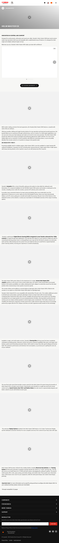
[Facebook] (53, 531)
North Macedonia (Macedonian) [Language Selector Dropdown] (8, 532)
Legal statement (17, 540)
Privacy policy (35, 527)
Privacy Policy (5, 540)
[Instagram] (56, 531)
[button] (56, 2)
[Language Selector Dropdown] (51, 2)
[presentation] (29, 62)
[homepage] (5, 3)
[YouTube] (50, 531)
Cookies (10, 540)
